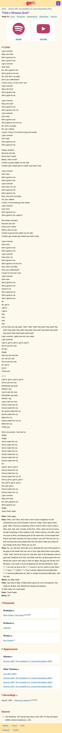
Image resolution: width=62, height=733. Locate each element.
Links (22, 725)
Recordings (43, 17)
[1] (14, 640)
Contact (14, 725)
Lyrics (12, 17)
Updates (5, 725)
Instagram (6, 730)
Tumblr (16, 730)
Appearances (32, 17)
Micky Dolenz (8, 615)
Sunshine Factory (31, 3)
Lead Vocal (19, 615)
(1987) (10, 674)
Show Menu (58, 3)
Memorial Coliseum (22, 700)
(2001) (27, 661)
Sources (53, 17)
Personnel (21, 17)
